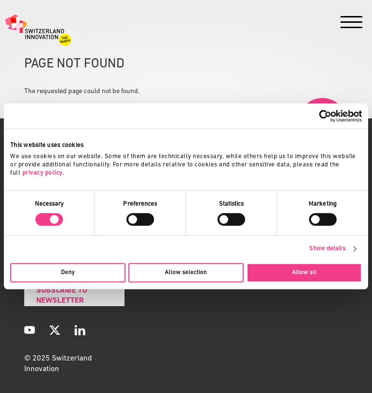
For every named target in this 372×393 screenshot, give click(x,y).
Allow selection (186, 272)
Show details (327, 249)
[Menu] (351, 24)
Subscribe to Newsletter (61, 296)
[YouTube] (29, 330)
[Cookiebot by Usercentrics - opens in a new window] (319, 116)
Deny (68, 272)
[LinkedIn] (80, 330)
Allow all (304, 272)
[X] (54, 330)
